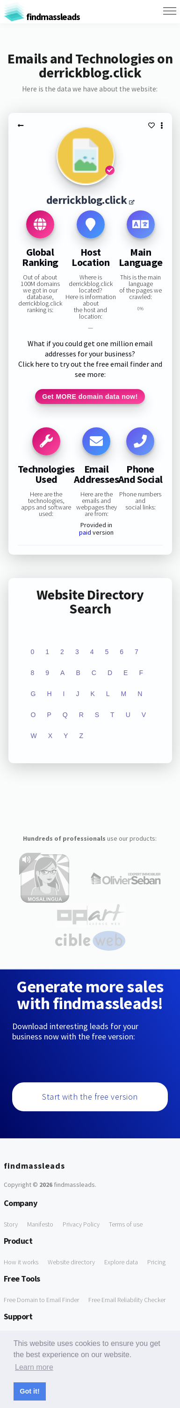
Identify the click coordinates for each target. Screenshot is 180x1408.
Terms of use (126, 1224)
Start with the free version (90, 1096)
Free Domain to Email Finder (41, 1300)
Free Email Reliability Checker (127, 1300)
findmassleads (42, 16)
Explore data (121, 1262)
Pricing (156, 1262)
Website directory (71, 1262)
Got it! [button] (29, 1391)
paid (85, 532)
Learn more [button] (34, 1367)
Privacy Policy (81, 1224)
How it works (21, 1262)
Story (11, 1224)
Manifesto (40, 1224)
